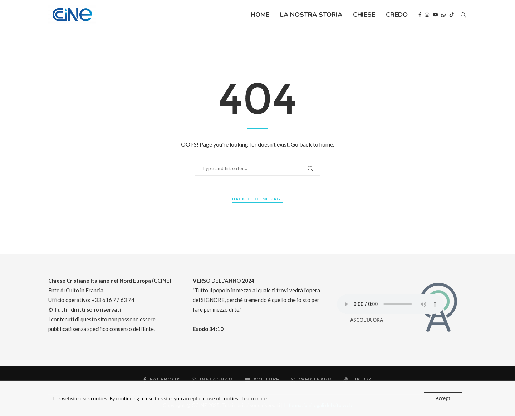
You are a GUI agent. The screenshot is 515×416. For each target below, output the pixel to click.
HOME (260, 14)
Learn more (254, 398)
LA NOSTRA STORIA (311, 14)
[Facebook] (419, 14)
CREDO (397, 14)
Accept (443, 398)
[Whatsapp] (443, 14)
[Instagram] (427, 14)
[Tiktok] (451, 14)
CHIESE (364, 14)
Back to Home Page (257, 199)
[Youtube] (435, 14)
